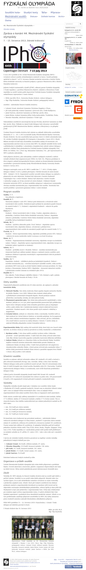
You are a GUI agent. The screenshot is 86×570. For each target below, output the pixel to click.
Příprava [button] (55, 12)
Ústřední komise (48, 17)
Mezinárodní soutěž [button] (16, 16)
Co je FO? (61, 559)
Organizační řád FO (72, 559)
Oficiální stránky (9, 29)
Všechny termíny (73, 50)
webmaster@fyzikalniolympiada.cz (19, 566)
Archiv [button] (61, 17)
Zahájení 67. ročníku (70, 87)
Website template (8, 568)
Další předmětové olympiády (59, 563)
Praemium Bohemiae (76, 563)
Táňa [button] (44, 12)
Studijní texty (31, 12)
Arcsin (16, 568)
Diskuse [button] (34, 17)
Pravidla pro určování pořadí (69, 561)
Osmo (8, 20)
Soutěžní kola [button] (12, 12)
